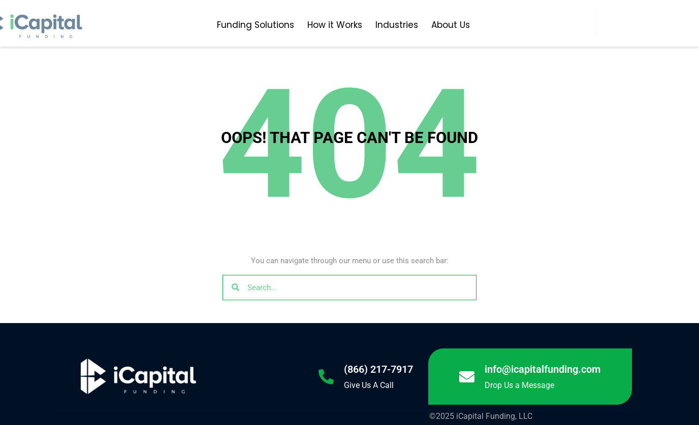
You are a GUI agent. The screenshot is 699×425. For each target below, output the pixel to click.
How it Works (334, 25)
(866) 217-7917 (378, 369)
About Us (450, 25)
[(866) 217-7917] (326, 376)
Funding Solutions (255, 25)
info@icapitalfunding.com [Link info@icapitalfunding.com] (542, 369)
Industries (396, 25)
